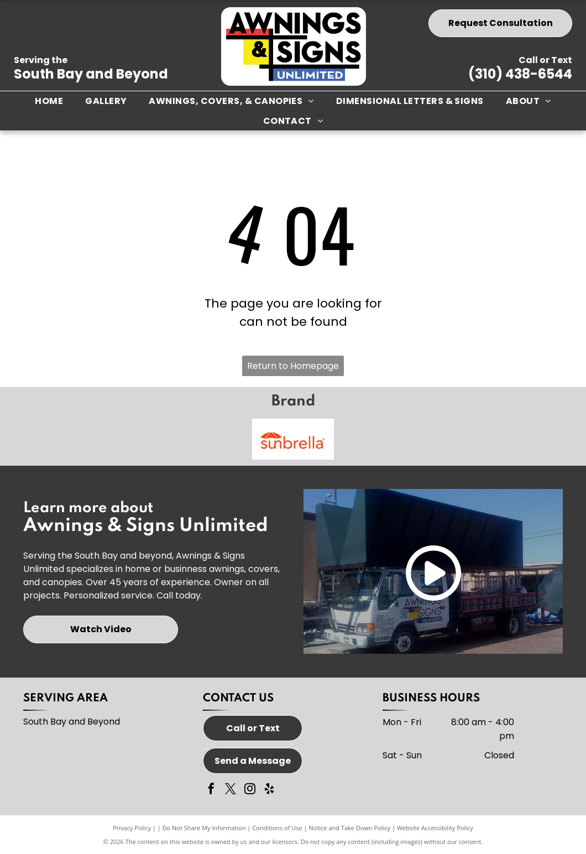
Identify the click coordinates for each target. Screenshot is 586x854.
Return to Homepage (293, 366)
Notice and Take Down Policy (350, 828)
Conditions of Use (277, 828)
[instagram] (250, 790)
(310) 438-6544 (520, 74)
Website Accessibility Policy (435, 828)
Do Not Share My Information (204, 828)
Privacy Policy (132, 828)
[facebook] (211, 790)
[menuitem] (49, 101)
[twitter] (230, 790)
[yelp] (269, 790)
